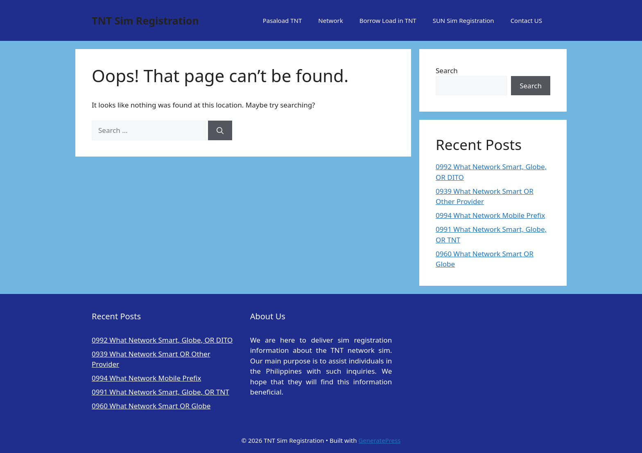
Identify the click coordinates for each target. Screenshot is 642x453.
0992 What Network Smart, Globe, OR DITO (162, 340)
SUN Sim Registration (463, 20)
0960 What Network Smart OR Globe (151, 405)
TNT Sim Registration (145, 20)
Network (330, 20)
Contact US (526, 20)
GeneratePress (379, 440)
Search (447, 70)
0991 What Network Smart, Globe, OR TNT (160, 392)
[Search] (220, 130)
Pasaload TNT (282, 20)
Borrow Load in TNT (387, 20)
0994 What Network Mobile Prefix (490, 215)
